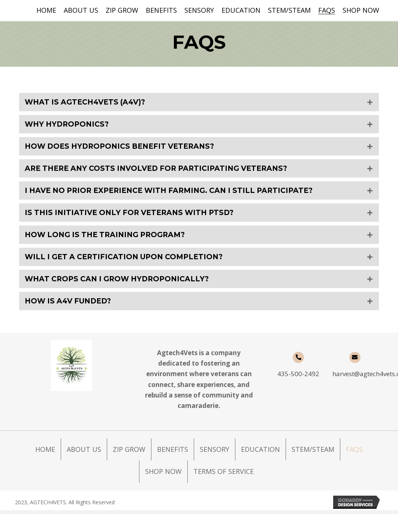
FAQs (354, 452)
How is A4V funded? (70, 304)
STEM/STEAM (313, 452)
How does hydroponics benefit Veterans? (124, 147)
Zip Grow (129, 452)
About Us (84, 452)
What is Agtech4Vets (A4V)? (88, 102)
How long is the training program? (109, 237)
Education (260, 452)
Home (45, 452)
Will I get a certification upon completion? (128, 259)
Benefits (172, 452)
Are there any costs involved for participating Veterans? (162, 169)
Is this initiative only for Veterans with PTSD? (133, 214)
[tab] (199, 102)
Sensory (214, 452)
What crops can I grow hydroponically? (121, 282)
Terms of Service (223, 475)
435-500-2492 (298, 377)
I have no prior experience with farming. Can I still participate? (176, 192)
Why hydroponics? (68, 124)
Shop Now (163, 475)
